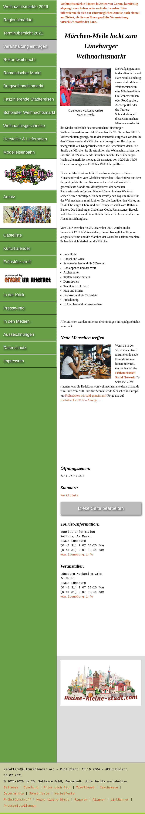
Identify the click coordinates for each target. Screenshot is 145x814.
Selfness (11, 787)
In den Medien (16, 321)
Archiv (9, 196)
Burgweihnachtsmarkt (23, 86)
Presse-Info (14, 308)
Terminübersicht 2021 (23, 33)
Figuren (80, 800)
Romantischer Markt (22, 72)
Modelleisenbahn (19, 152)
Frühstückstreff (17, 261)
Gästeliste (12, 235)
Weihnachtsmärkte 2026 (25, 6)
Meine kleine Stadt (52, 800)
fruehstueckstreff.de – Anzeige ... (80, 400)
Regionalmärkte (17, 19)
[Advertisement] (100, 432)
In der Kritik (13, 294)
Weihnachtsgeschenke (24, 125)
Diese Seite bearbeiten (101, 508)
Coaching (31, 787)
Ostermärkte (14, 793)
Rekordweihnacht (19, 59)
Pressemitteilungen (20, 806)
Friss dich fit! (57, 787)
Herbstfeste (65, 793)
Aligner (99, 800)
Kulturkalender (16, 248)
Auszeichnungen (18, 334)
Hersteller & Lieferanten (25, 139)
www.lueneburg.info (76, 554)
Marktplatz (69, 495)
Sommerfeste (39, 793)
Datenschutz (14, 347)
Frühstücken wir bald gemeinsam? (86, 395)
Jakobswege (109, 787)
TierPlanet (85, 787)
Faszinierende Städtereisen (28, 99)
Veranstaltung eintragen (25, 46)
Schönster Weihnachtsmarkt (29, 112)
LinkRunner (120, 800)
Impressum (13, 361)
